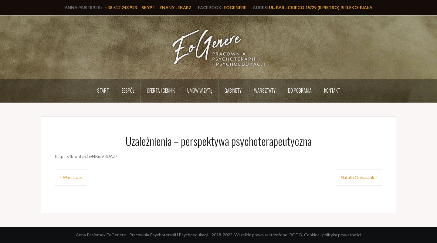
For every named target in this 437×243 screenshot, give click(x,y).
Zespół (127, 90)
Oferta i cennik (161, 90)
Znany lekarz (175, 7)
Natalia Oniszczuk (357, 177)
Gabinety (233, 90)
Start (103, 90)
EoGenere (235, 7)
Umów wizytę (199, 90)
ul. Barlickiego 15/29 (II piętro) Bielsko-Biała (320, 7)
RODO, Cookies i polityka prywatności (325, 234)
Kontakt (332, 90)
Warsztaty (265, 90)
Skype (148, 7)
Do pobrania (300, 90)
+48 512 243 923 (121, 7)
